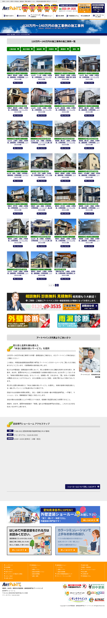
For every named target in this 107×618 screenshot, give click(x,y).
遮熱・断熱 (35, 576)
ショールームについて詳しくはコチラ (81, 486)
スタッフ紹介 (9, 576)
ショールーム (9, 569)
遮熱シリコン (36, 569)
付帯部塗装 (18, 106)
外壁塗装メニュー (36, 565)
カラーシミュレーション (88, 569)
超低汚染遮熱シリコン (38, 572)
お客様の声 (85, 16)
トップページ (9, 565)
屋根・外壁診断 (86, 567)
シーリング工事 (11, 73)
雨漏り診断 (85, 565)
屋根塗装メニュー (61, 565)
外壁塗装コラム (73, 16)
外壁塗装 (24, 106)
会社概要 (7, 567)
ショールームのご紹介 (98, 16)
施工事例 (60, 16)
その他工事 (33, 171)
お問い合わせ (9, 578)
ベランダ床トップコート (21, 73)
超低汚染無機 (36, 574)
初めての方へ (9, 16)
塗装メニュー (47, 16)
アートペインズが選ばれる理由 (13, 574)
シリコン (34, 567)
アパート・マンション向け (64, 576)
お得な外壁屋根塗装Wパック (64, 574)
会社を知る (21, 16)
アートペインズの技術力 (34, 16)
